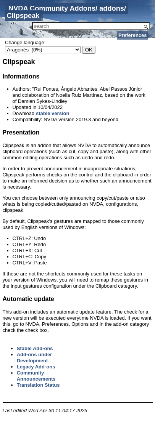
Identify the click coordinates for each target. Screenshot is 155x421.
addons (111, 8)
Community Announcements (36, 376)
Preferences (132, 35)
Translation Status (38, 385)
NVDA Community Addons (51, 8)
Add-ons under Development (34, 357)
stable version (52, 113)
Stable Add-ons (35, 348)
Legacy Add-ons (36, 367)
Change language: (25, 42)
